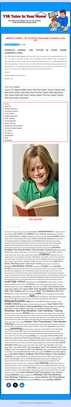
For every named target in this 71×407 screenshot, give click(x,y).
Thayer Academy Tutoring (35, 361)
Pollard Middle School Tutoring (40, 331)
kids (38, 293)
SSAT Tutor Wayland (18, 349)
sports (20, 345)
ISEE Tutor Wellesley (46, 291)
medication (53, 301)
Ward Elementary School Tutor (53, 370)
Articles (17, 87)
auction (56, 236)
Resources (8, 140)
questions (46, 333)
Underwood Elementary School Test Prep (33, 365)
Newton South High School (17, 319)
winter (32, 379)
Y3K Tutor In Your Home (16, 56)
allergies (36, 234)
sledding (39, 342)
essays (50, 266)
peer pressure (30, 329)
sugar (14, 356)
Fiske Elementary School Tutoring (27, 273)
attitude (49, 236)
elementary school (22, 266)
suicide (18, 356)
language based (52, 294)
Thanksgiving (53, 359)
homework (43, 282)
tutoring (44, 363)
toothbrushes (7, 363)
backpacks (21, 238)
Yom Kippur (43, 379)
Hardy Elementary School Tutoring (31, 279)
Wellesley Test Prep (43, 374)
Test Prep (29, 359)
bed (25, 238)
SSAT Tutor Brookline (46, 345)
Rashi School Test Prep (56, 333)
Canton (25, 252)
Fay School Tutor (45, 268)
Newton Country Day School (38, 313)
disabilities (27, 261)
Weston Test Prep (50, 377)
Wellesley (15, 375)
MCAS (42, 301)
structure (41, 351)
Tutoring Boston (53, 363)
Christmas (53, 255)
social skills (55, 343)
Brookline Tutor (29, 250)
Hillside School (29, 282)
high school (18, 281)
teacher (6, 359)
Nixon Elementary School (20, 324)
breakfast (7, 245)
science (62, 340)
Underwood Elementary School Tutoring (15, 368)
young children (54, 379)
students (47, 352)
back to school (13, 238)
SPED (15, 345)
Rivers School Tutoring (31, 338)
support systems (56, 356)
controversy (36, 257)
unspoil (39, 368)
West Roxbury (30, 377)
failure (24, 268)
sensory (18, 342)
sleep (44, 342)
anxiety (29, 236)
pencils (36, 329)
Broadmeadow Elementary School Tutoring (40, 247)
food (48, 273)
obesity (41, 326)
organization (51, 326)
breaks (12, 245)
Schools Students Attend (13, 128)
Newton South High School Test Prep (35, 319)
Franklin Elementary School (17, 275)
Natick (49, 304)
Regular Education (11, 116)
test (24, 359)
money (30, 304)
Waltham (28, 370)
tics (44, 361)
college (6, 257)
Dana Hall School (60, 257)
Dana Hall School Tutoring (12, 259)
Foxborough (53, 273)
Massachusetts (14, 301)
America (43, 234)
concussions (27, 257)
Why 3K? (8, 106)
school (32, 340)
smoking (48, 342)
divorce (51, 261)
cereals (6, 255)
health (7, 281)
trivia (33, 363)
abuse (24, 232)
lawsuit (59, 294)
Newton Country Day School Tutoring (42, 315)
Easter (58, 264)
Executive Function (11, 111)
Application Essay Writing (13, 126)
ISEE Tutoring (9, 118)
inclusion (42, 284)
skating (35, 342)
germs (32, 277)
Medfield (47, 301)
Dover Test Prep (11, 263)
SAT (62, 338)
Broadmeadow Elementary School (23, 245)
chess (22, 255)
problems (25, 333)
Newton (51, 90)
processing (31, 333)
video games (53, 368)
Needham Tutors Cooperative (13, 313)
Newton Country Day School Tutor (20, 315)
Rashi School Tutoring (23, 335)
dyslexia (53, 264)
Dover (60, 261)
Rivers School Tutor (16, 338)
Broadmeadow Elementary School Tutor (15, 247)
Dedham (44, 259)
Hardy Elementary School (57, 277)
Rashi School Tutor (10, 335)
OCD (45, 326)
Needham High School (50, 306)
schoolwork (55, 340)
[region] (35, 180)
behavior (35, 239)
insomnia (21, 286)
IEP (27, 284)
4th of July (7, 232)
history (36, 282)
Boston (38, 241)
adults (25, 234)
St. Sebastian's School (10, 351)
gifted (36, 277)
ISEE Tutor (39, 286)
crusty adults (44, 257)
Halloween (47, 277)
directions (20, 261)
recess (38, 335)
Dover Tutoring (36, 264)
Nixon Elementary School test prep (38, 324)
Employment (9, 135)
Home (7, 104)
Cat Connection (47, 252)
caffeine (21, 252)
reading (32, 336)
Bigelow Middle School (23, 90)
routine (49, 338)
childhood (36, 255)
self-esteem (12, 342)
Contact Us (9, 133)
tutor (37, 363)
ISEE (34, 286)
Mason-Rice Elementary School (44, 296)
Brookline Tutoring (44, 250)
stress (37, 351)
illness (31, 284)
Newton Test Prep (43, 95)
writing (36, 379)
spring (25, 345)
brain (59, 243)
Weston (38, 377)
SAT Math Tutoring (17, 340)
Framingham (60, 273)
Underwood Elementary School (12, 365)
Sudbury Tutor (50, 354)
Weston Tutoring (16, 380)
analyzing (50, 234)
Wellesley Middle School (26, 375)
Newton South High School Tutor (55, 319)
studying (62, 352)
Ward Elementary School (38, 370)
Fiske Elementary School (32, 271)
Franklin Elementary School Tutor (56, 275)
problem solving (17, 333)
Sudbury (21, 354)
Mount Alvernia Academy (40, 304)
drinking (44, 264)
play (39, 329)
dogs (55, 261)
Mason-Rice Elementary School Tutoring (46, 299)
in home (37, 284)
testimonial (24, 98)
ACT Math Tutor (57, 232)
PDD (23, 329)
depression (50, 259)
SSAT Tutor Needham (31, 347)
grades (41, 277)
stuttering (6, 354)
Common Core (13, 257)
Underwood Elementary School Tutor (54, 365)
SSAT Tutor (34, 345)
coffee (58, 255)
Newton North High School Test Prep (28, 92)
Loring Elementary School (19, 296)
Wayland (23, 372)
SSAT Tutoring (61, 349)
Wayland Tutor (50, 372)
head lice (59, 279)
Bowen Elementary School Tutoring (47, 243)
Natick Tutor (14, 306)
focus (41, 273)
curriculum (51, 257)
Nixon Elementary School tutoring (13, 326)
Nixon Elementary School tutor (56, 324)
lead (62, 294)
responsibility (44, 335)
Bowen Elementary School (49, 241)
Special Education (11, 109)
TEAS (11, 359)
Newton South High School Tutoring (14, 322)
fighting (17, 271)
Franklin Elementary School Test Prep (36, 275)
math (27, 301)
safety (58, 338)
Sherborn (23, 342)
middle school (11, 303)
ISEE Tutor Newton (40, 90)
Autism (62, 236)
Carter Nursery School (37, 252)
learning (7, 297)
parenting (16, 328)
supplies (49, 356)
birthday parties (31, 241)
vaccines (43, 368)
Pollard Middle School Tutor (23, 331)
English (45, 266)
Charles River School (15, 255)
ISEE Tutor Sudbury (12, 291)
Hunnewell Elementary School (17, 284)
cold (61, 255)
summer (23, 356)
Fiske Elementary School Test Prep (48, 271)
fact (21, 268)
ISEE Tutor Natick (21, 289)
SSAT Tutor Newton (11, 98)
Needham (38, 306)
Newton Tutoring (57, 95)
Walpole (24, 370)
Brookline (56, 247)
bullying (16, 252)
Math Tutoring (35, 301)
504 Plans (14, 232)
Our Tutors (8, 130)
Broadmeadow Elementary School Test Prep (46, 245)
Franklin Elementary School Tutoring (14, 277)
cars (29, 252)
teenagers (16, 359)
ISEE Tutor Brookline (51, 287)
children (44, 254)
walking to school (16, 370)
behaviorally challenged (46, 239)
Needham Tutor (34, 310)
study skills (56, 352)
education (8, 266)
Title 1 (58, 361)
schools (48, 340)
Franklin (6, 275)
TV (63, 363)
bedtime (29, 238)
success (14, 354)
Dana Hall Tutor (36, 259)
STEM (33, 351)
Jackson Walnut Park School (28, 294)
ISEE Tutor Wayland (29, 291)
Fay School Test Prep (33, 268)
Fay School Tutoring (55, 268)
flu (38, 273)
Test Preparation (10, 121)
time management (50, 361)
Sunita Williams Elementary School (36, 356)
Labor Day (44, 294)
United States (31, 368)
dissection (39, 261)
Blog (6, 138)
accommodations (32, 232)
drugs (48, 264)
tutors (60, 363)
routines (53, 338)
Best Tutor (57, 238)
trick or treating (28, 363)
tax (62, 356)
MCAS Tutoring (10, 123)
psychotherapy (39, 333)
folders (45, 273)
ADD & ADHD (9, 114)
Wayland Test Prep (35, 372)
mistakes (25, 304)
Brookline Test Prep (13, 250)
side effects (29, 342)
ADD (15, 234)
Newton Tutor (51, 321)
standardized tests (24, 352)
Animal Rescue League (18, 236)
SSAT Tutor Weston (49, 349)
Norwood (30, 326)
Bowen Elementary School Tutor (29, 243)
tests (42, 359)
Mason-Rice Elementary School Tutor (24, 299)
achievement (45, 231)
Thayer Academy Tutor (22, 361)
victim (48, 368)
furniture (27, 277)
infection (7, 287)
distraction (45, 261)
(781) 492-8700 (35, 219)
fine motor (22, 271)
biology (24, 241)
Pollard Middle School (47, 329)
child (31, 255)
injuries (13, 286)
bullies (11, 252)
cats (54, 252)
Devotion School (13, 261)
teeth (21, 359)
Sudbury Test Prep (35, 354)
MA (32, 296)
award (6, 239)
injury (16, 286)
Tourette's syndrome (17, 363)
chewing (27, 255)
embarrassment (37, 266)
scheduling (26, 340)
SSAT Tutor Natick (15, 347)
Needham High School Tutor (29, 308)
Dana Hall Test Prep (26, 259)
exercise (14, 268)
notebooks (36, 326)
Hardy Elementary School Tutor (13, 279)
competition (20, 257)
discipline (33, 261)
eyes (18, 268)
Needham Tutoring (53, 310)
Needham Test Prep (15, 310)
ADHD (20, 234)
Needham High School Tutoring (48, 308)
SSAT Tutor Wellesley (34, 349)
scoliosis (6, 342)
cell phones (59, 252)
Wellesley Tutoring (18, 377)
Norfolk (26, 326)
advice (30, 234)
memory (59, 301)
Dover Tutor (25, 264)
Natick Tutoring (26, 306)
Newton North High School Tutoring (22, 95)
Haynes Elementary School (49, 279)
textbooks (46, 359)
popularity (52, 331)
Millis (21, 304)
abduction (20, 232)
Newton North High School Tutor (40, 317)
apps (33, 236)
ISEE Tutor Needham (38, 289)
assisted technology (40, 236)
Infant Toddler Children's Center (53, 284)
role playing (43, 338)
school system (40, 340)
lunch (27, 296)
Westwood (27, 379)
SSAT (28, 345)
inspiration (28, 286)
